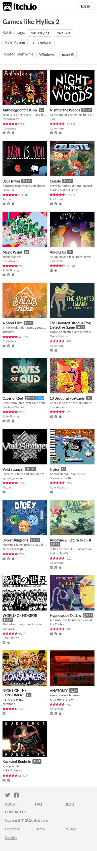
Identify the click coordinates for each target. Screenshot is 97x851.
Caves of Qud (13, 398)
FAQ (38, 804)
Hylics (54, 469)
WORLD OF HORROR (20, 615)
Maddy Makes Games (64, 190)
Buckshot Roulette (17, 761)
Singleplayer (42, 42)
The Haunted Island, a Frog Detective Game (70, 325)
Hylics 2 (48, 22)
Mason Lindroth (60, 478)
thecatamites (11, 119)
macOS (68, 54)
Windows (47, 54)
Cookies (11, 838)
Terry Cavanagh (13, 549)
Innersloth (56, 261)
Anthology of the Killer (20, 110)
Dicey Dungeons (15, 540)
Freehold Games (13, 407)
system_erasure (13, 478)
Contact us (16, 812)
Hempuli (8, 190)
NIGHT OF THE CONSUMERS (15, 692)
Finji (53, 119)
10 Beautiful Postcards (67, 398)
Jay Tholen (57, 624)
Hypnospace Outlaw (65, 615)
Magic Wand (12, 252)
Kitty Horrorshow (61, 699)
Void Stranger (13, 469)
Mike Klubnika (12, 770)
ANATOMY (59, 691)
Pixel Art (63, 33)
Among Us (58, 252)
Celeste (55, 181)
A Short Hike (12, 323)
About (11, 804)
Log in (85, 6)
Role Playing (39, 33)
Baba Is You (11, 181)
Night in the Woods (65, 110)
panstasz (8, 628)
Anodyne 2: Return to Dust (70, 540)
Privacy (70, 829)
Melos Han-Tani (60, 553)
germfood (9, 704)
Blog (69, 804)
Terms (39, 829)
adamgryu (9, 332)
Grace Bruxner (59, 336)
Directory (12, 829)
